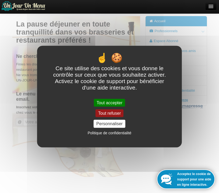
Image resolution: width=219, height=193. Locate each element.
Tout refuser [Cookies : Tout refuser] (109, 113)
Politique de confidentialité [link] (110, 133)
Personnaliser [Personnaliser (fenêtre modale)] (109, 123)
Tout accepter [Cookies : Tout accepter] (109, 103)
